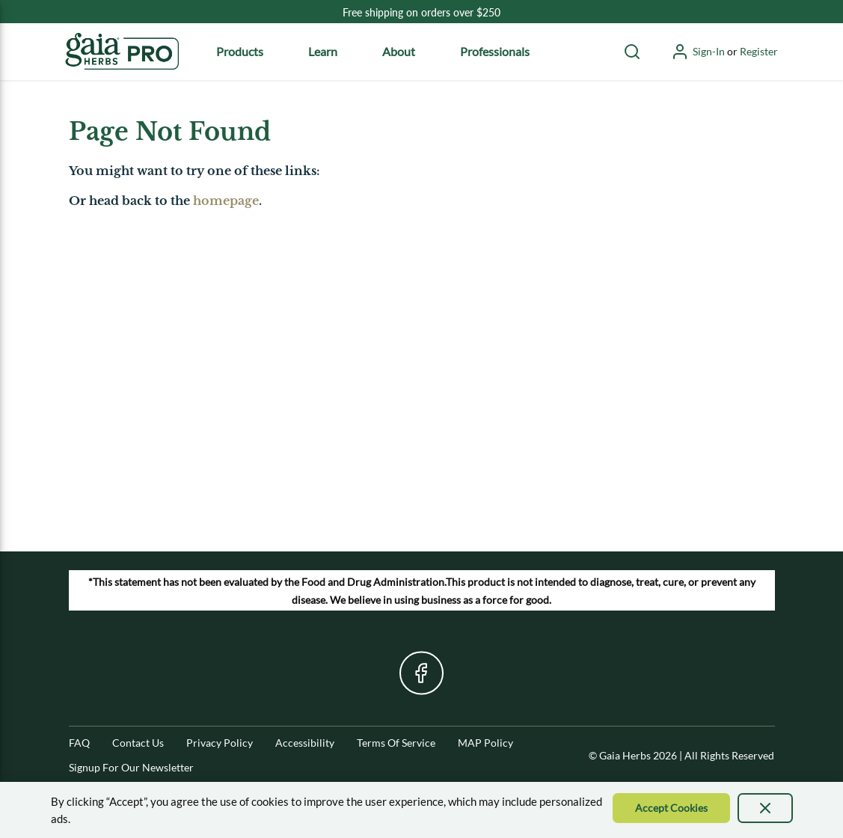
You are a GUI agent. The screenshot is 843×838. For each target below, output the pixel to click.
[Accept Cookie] (671, 808)
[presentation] (765, 808)
